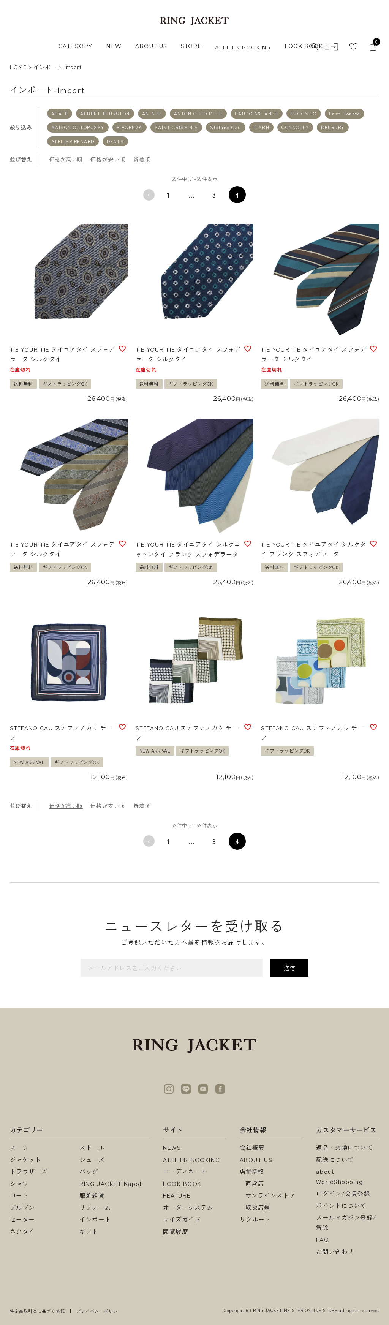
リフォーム (95, 1207)
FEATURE (177, 1195)
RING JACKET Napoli (111, 1183)
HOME (18, 67)
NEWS (172, 1147)
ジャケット (25, 1159)
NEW (114, 46)
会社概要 (252, 1147)
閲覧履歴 (175, 1231)
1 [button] (169, 194)
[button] (149, 195)
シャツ (19, 1183)
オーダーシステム (188, 1207)
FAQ (322, 1239)
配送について (335, 1159)
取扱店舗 (257, 1207)
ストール (91, 1147)
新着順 (142, 159)
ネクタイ (22, 1231)
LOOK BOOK (182, 1183)
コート (19, 1195)
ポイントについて (341, 1205)
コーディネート (185, 1171)
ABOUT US (151, 46)
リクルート (255, 1219)
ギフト (88, 1231)
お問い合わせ (335, 1251)
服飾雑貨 (91, 1195)
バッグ (88, 1171)
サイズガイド (182, 1219)
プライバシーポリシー (99, 1311)
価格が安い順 (107, 159)
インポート (95, 1219)
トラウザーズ (28, 1171)
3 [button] (214, 194)
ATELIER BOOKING (243, 47)
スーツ (19, 1147)
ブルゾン (22, 1207)
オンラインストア (270, 1195)
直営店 (254, 1183)
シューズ (91, 1159)
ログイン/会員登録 (343, 1193)
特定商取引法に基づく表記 (37, 1311)
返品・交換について (344, 1147)
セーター (22, 1219)
